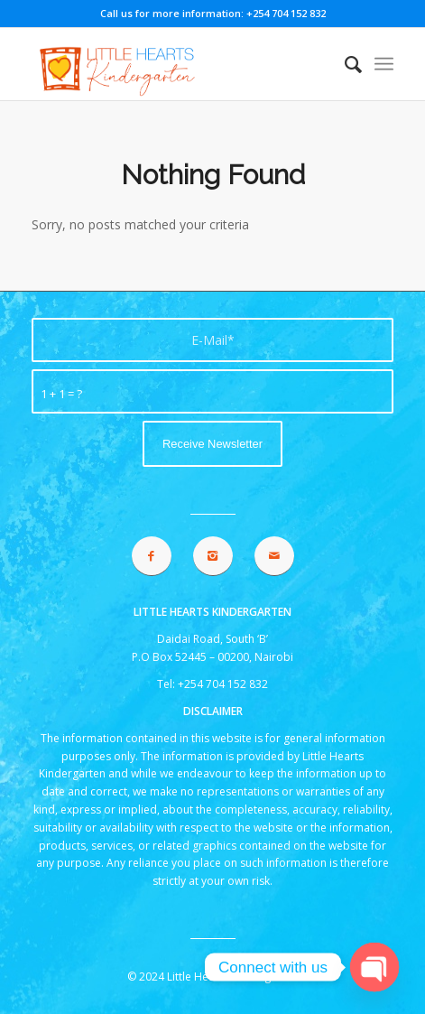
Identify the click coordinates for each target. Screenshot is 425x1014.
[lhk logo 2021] (176, 64)
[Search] (344, 64)
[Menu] (383, 64)
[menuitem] (344, 64)
